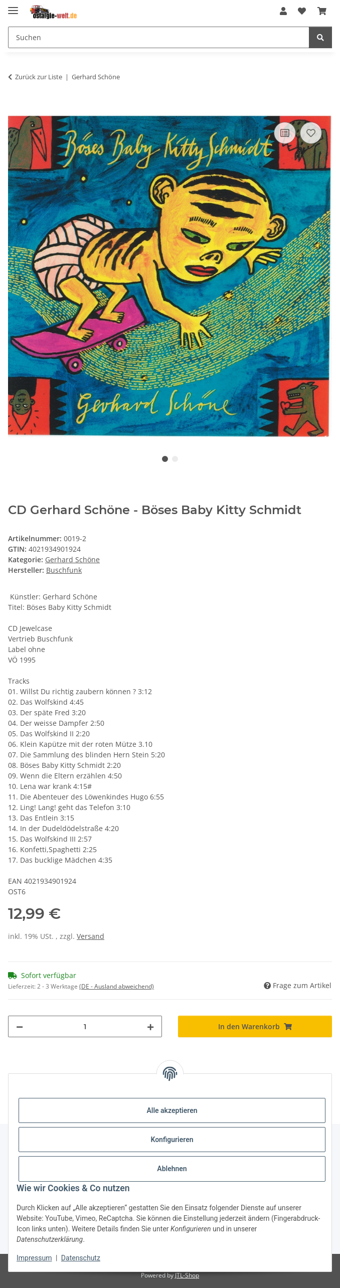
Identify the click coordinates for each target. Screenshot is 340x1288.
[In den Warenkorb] (16, 108)
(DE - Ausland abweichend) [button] (116, 986)
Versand (90, 936)
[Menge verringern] (20, 1026)
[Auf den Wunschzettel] (311, 133)
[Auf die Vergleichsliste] (285, 133)
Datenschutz (80, 1258)
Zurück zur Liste (38, 76)
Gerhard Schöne (72, 559)
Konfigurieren (171, 1140)
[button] (283, 11)
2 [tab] (175, 459)
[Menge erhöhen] (150, 1026)
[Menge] (85, 1026)
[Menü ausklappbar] (13, 6)
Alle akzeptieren (171, 1110)
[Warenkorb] (322, 11)
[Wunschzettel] (301, 11)
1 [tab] (165, 459)
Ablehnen (172, 1169)
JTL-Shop (187, 1275)
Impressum (34, 1258)
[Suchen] (158, 37)
